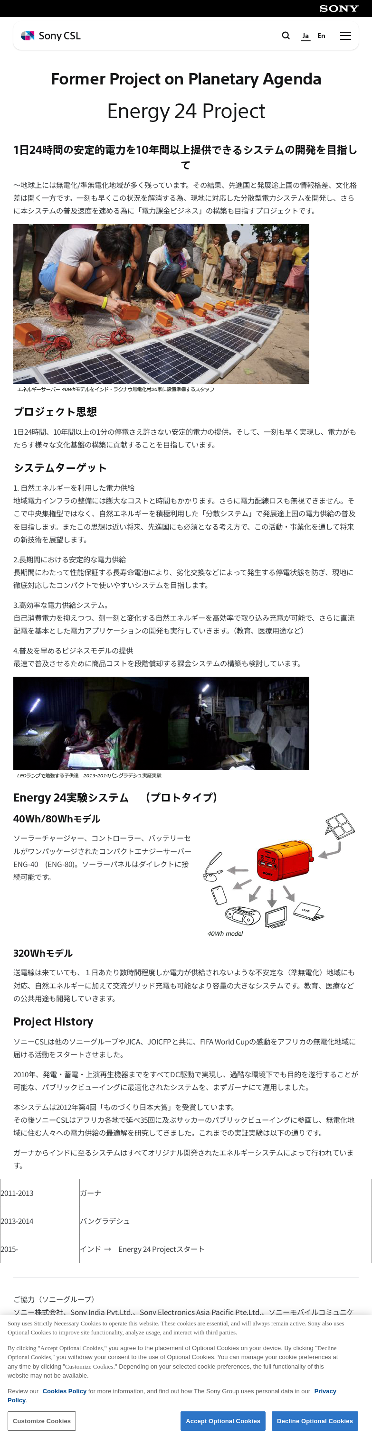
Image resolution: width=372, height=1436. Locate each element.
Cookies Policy (64, 1394)
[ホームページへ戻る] (51, 36)
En (321, 35)
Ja (306, 35)
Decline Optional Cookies (315, 1423)
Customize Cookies (42, 1423)
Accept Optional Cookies (223, 1423)
